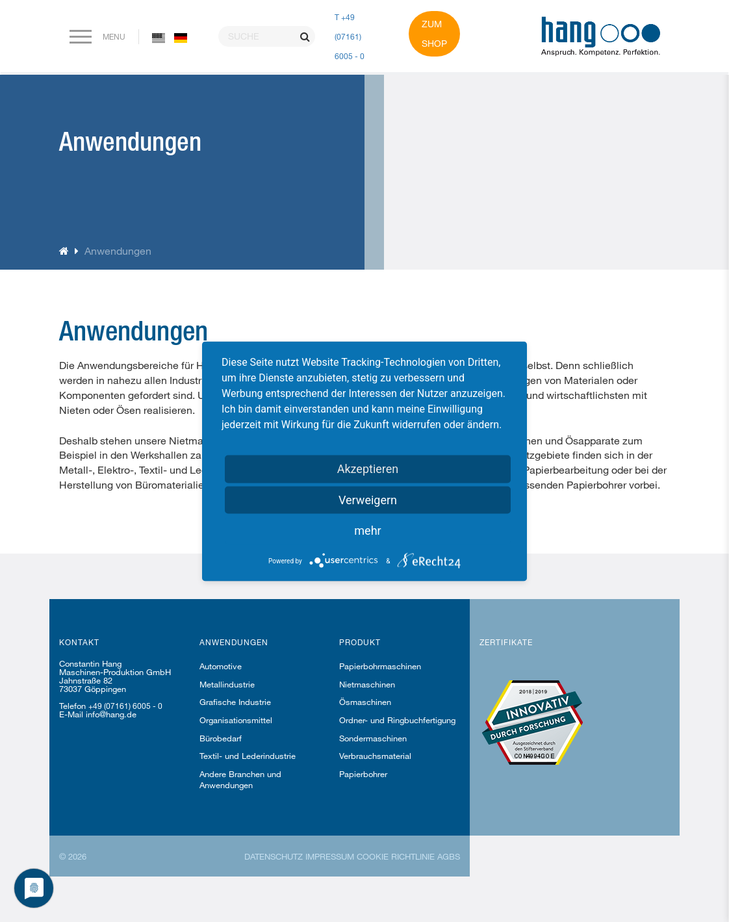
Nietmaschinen (367, 684)
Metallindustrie (227, 684)
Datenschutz (273, 856)
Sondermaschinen (373, 738)
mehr (367, 530)
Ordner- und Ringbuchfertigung (397, 720)
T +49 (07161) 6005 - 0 (349, 36)
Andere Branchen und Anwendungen (240, 780)
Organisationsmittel (235, 720)
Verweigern (368, 499)
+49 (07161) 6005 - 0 (125, 705)
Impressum (329, 856)
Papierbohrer (363, 774)
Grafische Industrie (235, 702)
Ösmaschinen (365, 702)
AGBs (448, 856)
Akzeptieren (368, 468)
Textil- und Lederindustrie (247, 755)
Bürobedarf (220, 738)
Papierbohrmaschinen (380, 666)
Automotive (220, 666)
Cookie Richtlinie (396, 856)
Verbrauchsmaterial (375, 755)
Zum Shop (434, 33)
